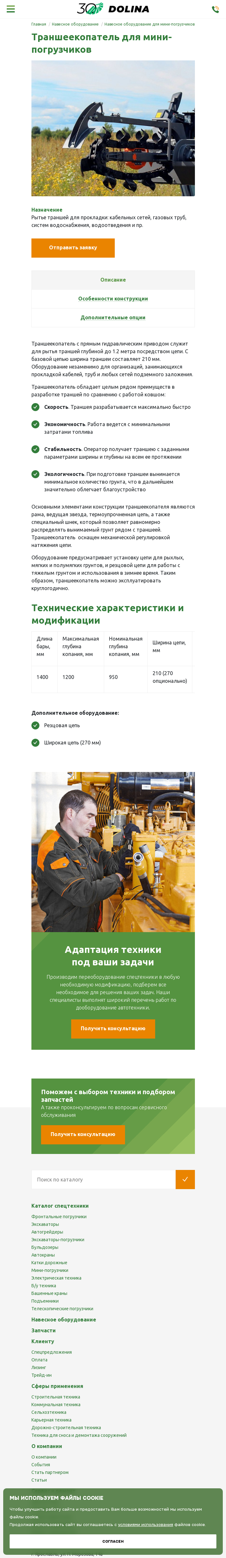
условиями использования (145, 1524)
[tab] (113, 280)
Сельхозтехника (48, 1412)
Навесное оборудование (63, 1319)
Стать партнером (50, 1472)
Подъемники (45, 1301)
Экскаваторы (45, 1224)
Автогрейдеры (47, 1232)
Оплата (39, 1359)
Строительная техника (55, 1396)
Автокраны (43, 1255)
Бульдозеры (44, 1247)
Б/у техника (43, 1285)
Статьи (39, 1480)
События (40, 1464)
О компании (43, 1457)
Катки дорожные (49, 1262)
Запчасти (43, 1330)
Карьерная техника (51, 1419)
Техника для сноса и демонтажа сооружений (79, 1435)
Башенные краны (49, 1293)
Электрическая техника (56, 1278)
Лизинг (38, 1367)
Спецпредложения (51, 1352)
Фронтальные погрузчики (59, 1216)
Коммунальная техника (55, 1404)
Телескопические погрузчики (62, 1308)
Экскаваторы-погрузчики (57, 1239)
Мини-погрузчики (49, 1270)
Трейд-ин (41, 1375)
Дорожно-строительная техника (66, 1427)
